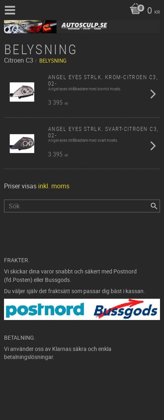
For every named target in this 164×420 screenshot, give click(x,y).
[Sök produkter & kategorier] (82, 206)
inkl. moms (53, 185)
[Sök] (154, 206)
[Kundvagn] (143, 11)
